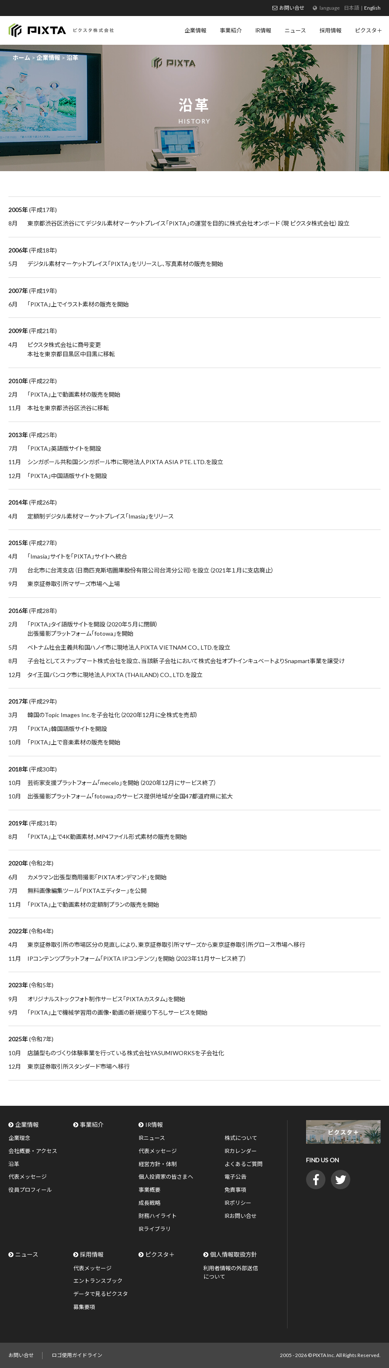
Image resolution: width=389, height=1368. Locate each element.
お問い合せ (291, 8)
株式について (240, 1137)
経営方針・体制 (158, 1164)
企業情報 (27, 1124)
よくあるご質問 (243, 1164)
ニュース (26, 1254)
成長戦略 (149, 1202)
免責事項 (235, 1189)
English (372, 8)
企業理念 (19, 1137)
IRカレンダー (240, 1151)
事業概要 (149, 1189)
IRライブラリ (155, 1229)
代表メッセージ (27, 1176)
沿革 (13, 1164)
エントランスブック (98, 1280)
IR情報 (154, 1124)
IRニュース (152, 1137)
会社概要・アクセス (32, 1151)
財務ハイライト (158, 1215)
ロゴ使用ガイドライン (77, 1355)
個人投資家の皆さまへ (166, 1176)
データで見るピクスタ (100, 1293)
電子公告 (235, 1176)
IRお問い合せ (240, 1215)
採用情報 (92, 1254)
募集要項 (84, 1306)
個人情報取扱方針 (233, 1254)
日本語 (351, 8)
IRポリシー (237, 1202)
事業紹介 (92, 1124)
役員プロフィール (30, 1189)
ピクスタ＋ (160, 1254)
